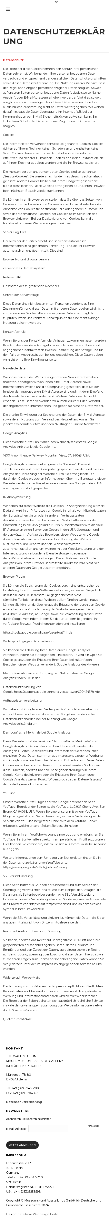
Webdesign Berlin (45, 1214)
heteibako (25, 1214)
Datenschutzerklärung (24, 1102)
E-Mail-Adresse (17, 1128)
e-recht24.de (23, 1019)
